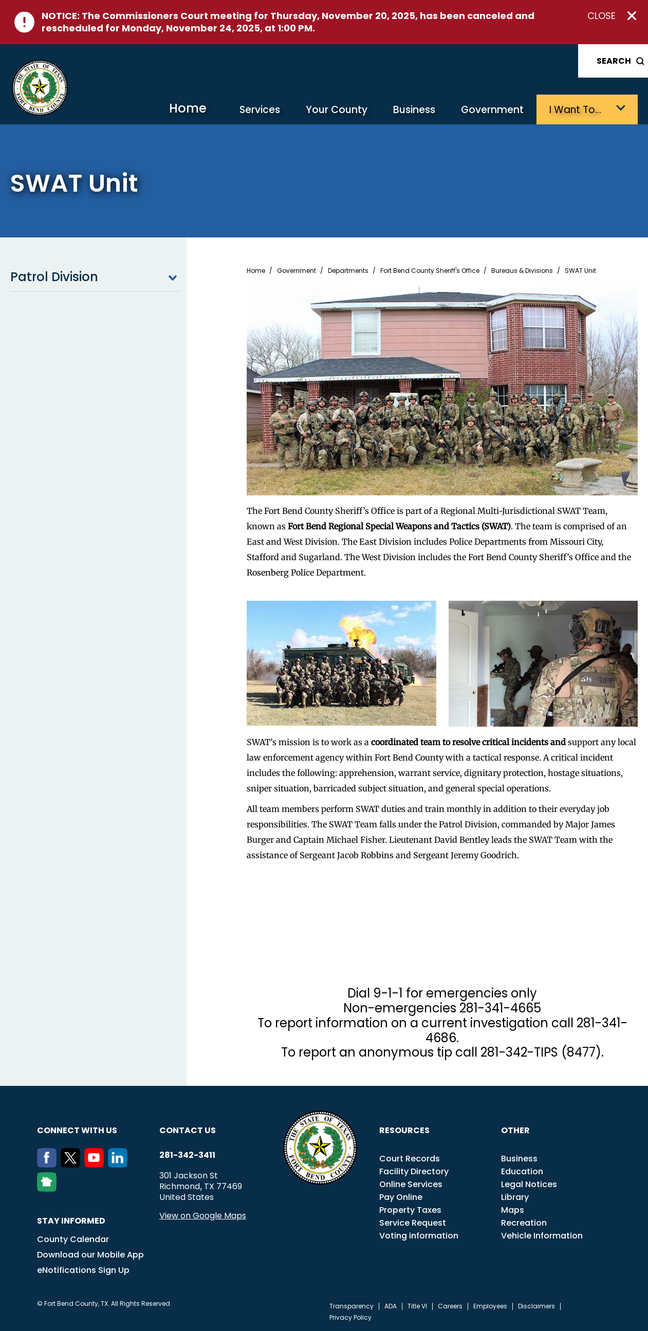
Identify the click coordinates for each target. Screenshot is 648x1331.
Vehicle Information (542, 1236)
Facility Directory (414, 1171)
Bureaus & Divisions (522, 270)
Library (515, 1197)
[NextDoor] (49, 1189)
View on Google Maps (202, 1216)
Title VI (417, 1306)
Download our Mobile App (90, 1255)
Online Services (410, 1184)
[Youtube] (96, 1164)
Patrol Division (95, 277)
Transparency (351, 1306)
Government (492, 110)
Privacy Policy (350, 1317)
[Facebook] (49, 1164)
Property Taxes (410, 1210)
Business (414, 110)
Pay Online (400, 1197)
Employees (490, 1306)
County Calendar (73, 1239)
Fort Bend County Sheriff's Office (429, 270)
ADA (390, 1306)
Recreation (524, 1223)
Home (188, 108)
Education (522, 1171)
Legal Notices (529, 1184)
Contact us (187, 1130)
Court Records (409, 1158)
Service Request (412, 1223)
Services (259, 110)
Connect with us (77, 1130)
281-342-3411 (187, 1155)
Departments (348, 270)
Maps (512, 1210)
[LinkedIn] (120, 1164)
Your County (336, 110)
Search (614, 61)
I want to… (575, 110)
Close (601, 16)
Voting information (418, 1236)
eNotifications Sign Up (83, 1270)
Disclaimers (536, 1306)
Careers (450, 1306)
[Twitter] (72, 1164)
